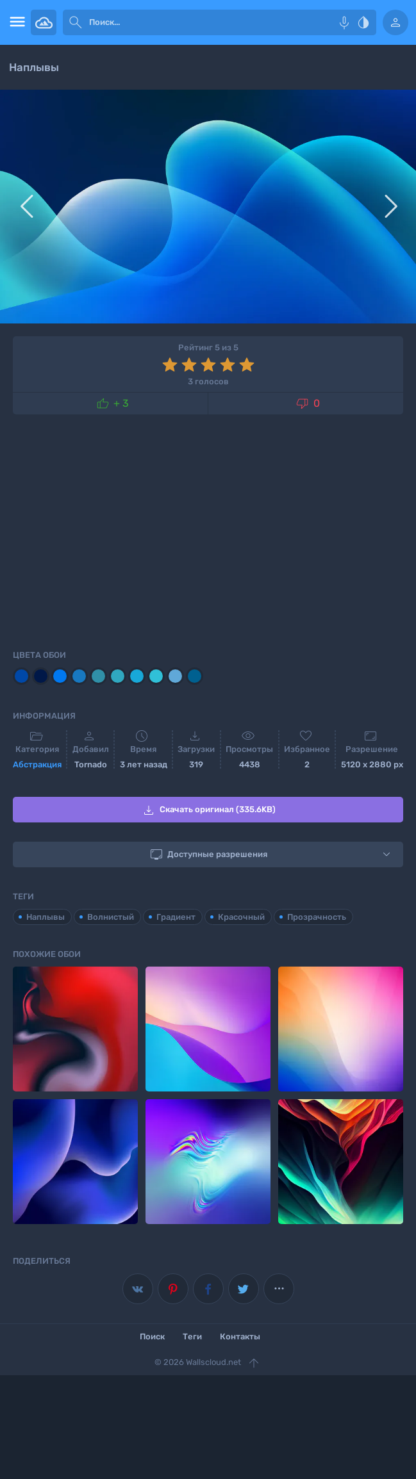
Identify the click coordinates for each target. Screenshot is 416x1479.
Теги (192, 1336)
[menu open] (15, 22)
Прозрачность (316, 917)
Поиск (152, 1336)
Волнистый (110, 917)
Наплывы (45, 917)
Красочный (241, 917)
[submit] (75, 22)
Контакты (240, 1336)
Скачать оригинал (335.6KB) (208, 810)
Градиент (176, 917)
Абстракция (37, 764)
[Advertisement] (208, 530)
